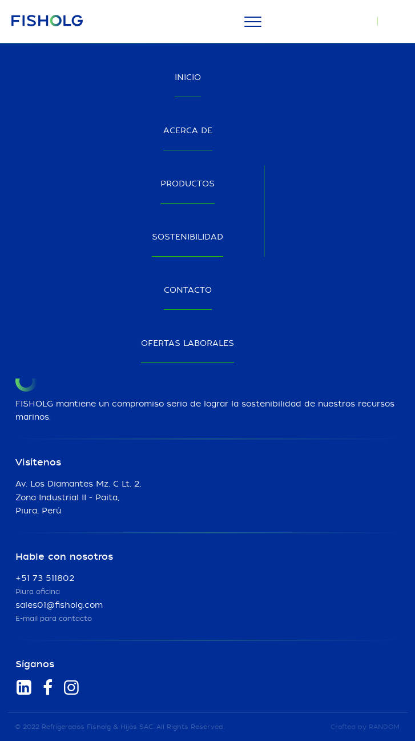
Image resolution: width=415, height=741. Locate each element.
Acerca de (187, 131)
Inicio (188, 78)
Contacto (188, 290)
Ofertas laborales (187, 343)
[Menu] (253, 21)
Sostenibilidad (187, 237)
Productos (187, 184)
